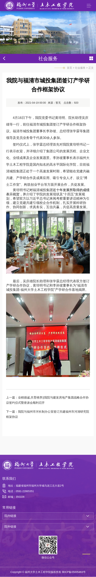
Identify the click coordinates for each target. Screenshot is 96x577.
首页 (69, 67)
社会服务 (80, 67)
